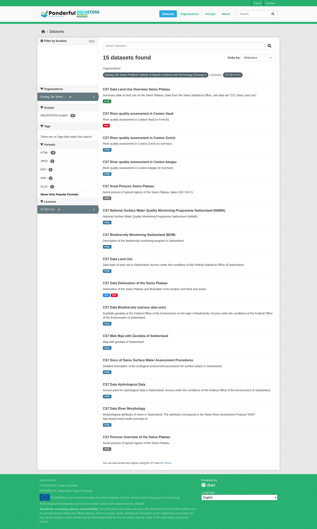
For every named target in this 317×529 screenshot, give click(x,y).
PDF (106, 125)
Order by (233, 57)
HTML (107, 149)
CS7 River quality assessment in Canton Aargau (140, 162)
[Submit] (273, 14)
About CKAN (48, 480)
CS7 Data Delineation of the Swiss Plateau (135, 283)
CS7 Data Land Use (118, 259)
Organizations (189, 14)
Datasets (168, 14)
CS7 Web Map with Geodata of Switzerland (135, 336)
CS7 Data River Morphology (124, 408)
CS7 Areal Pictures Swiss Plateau (128, 186)
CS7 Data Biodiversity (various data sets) (134, 307)
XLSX (107, 101)
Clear (92, 41)
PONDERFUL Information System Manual (66, 490)
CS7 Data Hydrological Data (124, 384)
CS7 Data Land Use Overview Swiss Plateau (136, 89)
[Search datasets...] (257, 14)
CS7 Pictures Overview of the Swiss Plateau (136, 437)
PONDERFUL (208, 485)
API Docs (165, 463)
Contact (270, 3)
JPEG (107, 198)
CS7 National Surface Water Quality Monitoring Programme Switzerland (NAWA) (164, 210)
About (226, 14)
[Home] (43, 32)
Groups (210, 14)
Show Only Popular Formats (59, 194)
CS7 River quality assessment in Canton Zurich (139, 138)
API (152, 463)
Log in (257, 3)
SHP (106, 295)
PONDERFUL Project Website (59, 485)
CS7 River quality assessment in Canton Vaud (138, 113)
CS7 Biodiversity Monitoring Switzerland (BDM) (139, 234)
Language (208, 492)
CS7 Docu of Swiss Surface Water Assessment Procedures (148, 360)
